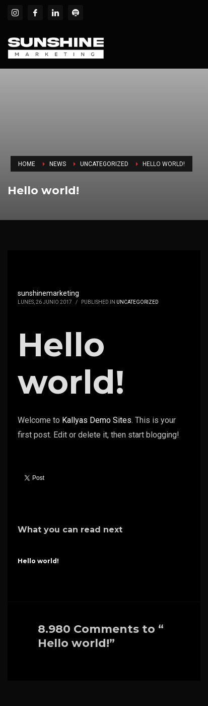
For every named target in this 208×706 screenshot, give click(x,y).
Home (26, 164)
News (57, 164)
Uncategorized (104, 164)
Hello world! (38, 561)
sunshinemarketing (48, 293)
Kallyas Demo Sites (96, 420)
